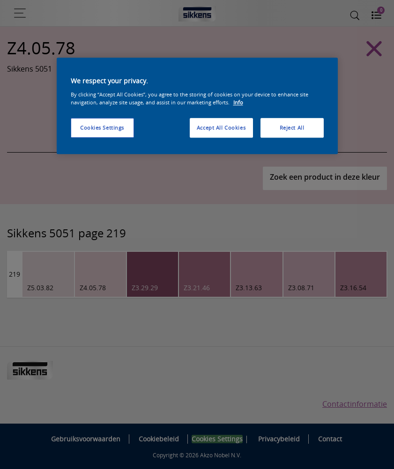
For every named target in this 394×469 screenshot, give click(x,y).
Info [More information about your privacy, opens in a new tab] (238, 102)
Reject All (292, 127)
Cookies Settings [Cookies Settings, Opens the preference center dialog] (102, 127)
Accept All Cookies (221, 127)
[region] (197, 106)
